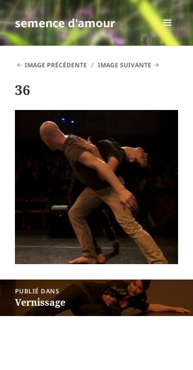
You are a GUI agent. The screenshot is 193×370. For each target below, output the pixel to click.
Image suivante (124, 65)
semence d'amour (65, 22)
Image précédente (56, 65)
